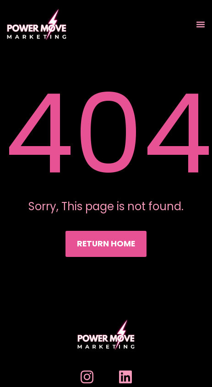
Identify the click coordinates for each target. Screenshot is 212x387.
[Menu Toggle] (200, 24)
